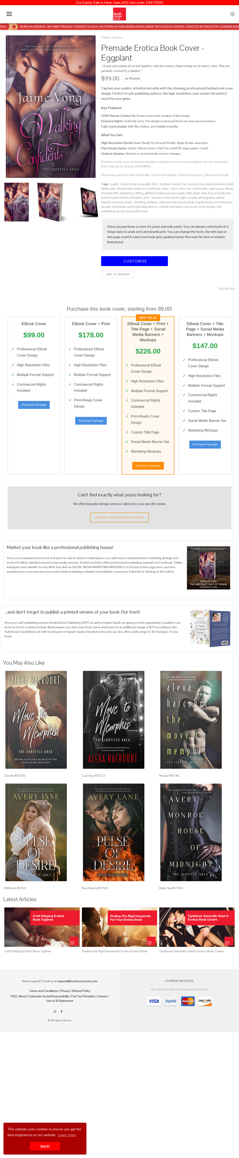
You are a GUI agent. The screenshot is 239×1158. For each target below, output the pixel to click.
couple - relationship (122, 184)
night (183, 197)
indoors (124, 197)
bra (202, 184)
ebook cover (124, 211)
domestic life (109, 193)
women (194, 184)
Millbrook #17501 (15, 896)
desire (229, 188)
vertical (163, 207)
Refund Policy (81, 999)
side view (165, 202)
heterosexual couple (171, 193)
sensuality (144, 184)
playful (105, 202)
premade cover (179, 207)
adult (230, 184)
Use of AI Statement (59, 1009)
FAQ (14, 1004)
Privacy (65, 999)
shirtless (152, 202)
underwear (119, 207)
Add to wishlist (117, 274)
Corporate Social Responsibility (49, 1004)
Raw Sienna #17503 (95, 896)
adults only (108, 188)
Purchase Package (34, 405)
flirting (139, 193)
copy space (216, 188)
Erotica (118, 37)
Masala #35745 (169, 784)
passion (220, 184)
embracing (127, 193)
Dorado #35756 (14, 784)
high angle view (196, 193)
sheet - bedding (134, 202)
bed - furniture (161, 184)
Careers (102, 1004)
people (192, 197)
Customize (134, 261)
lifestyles (136, 197)
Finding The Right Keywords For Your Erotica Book (114, 959)
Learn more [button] (67, 1135)
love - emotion (153, 197)
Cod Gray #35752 (93, 784)
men (184, 184)
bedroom (140, 188)
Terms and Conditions (43, 999)
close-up (185, 188)
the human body (183, 202)
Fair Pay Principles (83, 1004)
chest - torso (169, 188)
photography (206, 197)
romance (117, 202)
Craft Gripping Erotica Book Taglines (27, 959)
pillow (220, 197)
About (23, 1004)
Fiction (106, 37)
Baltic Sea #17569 (171, 896)
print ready (141, 211)
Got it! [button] (44, 1146)
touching (220, 202)
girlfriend (150, 193)
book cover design (203, 207)
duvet (176, 184)
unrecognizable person (142, 207)
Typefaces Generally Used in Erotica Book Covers (191, 959)
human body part (219, 193)
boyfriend (153, 188)
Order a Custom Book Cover (119, 525)
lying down (171, 197)
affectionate (124, 188)
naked (210, 184)
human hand (109, 197)
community (199, 188)
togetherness (205, 202)
